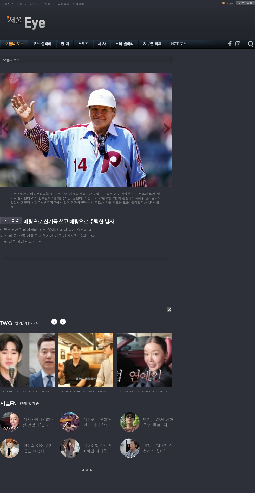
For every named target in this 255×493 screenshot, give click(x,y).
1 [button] (83, 470)
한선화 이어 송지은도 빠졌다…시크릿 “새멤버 (38, 451)
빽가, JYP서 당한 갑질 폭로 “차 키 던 (158, 425)
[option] (27, 359)
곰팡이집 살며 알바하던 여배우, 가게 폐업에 (98, 451)
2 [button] (87, 470)
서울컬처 (78, 4)
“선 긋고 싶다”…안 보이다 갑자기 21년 (98, 425)
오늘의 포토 (11, 60)
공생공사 (63, 4)
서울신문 (7, 4)
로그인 (229, 4)
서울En (49, 4)
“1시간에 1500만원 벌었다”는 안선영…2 (38, 425)
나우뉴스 (35, 4)
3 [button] (91, 470)
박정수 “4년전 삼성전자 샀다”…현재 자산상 (158, 451)
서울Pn (21, 4)
